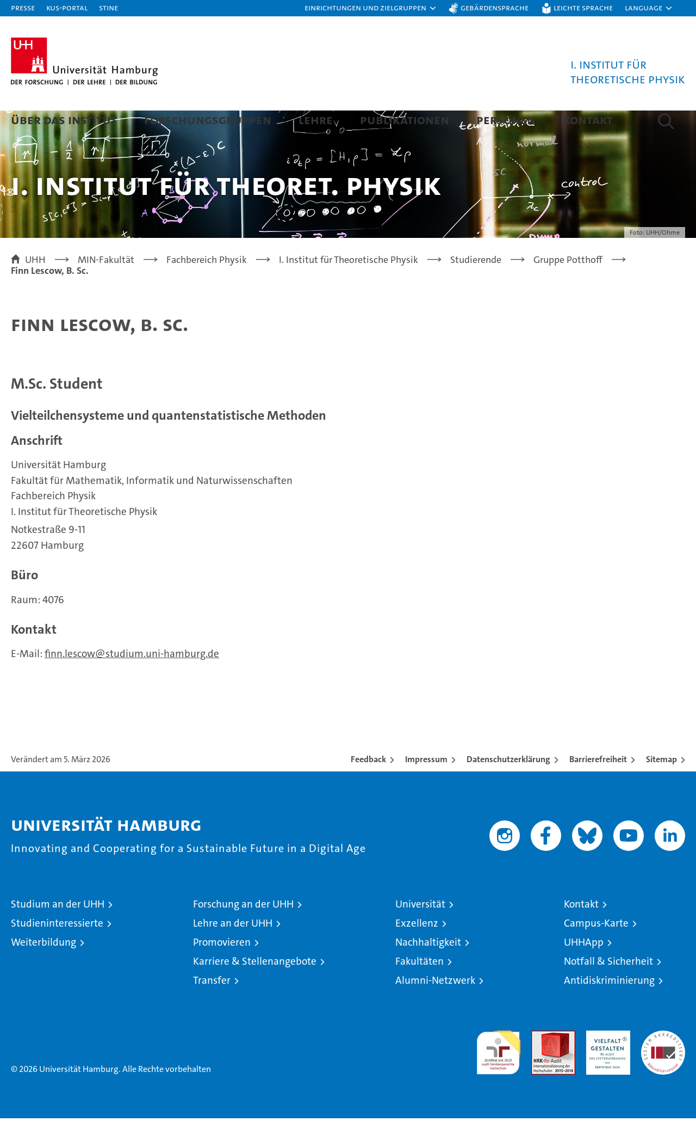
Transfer (212, 1008)
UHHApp (584, 970)
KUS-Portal (67, 7)
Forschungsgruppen (207, 119)
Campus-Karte (596, 951)
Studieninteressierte (57, 951)
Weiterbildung (43, 970)
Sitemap (661, 787)
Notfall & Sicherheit (608, 989)
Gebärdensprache (495, 7)
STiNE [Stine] (108, 7)
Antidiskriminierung (609, 1008)
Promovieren (222, 970)
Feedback (368, 787)
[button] (370, 8)
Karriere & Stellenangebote (254, 989)
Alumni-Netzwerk (435, 1008)
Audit (541, 1064)
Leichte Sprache (583, 7)
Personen (506, 119)
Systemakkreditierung (663, 1064)
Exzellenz (416, 951)
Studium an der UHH (57, 932)
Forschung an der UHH (243, 932)
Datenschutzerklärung (508, 787)
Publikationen (404, 119)
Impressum (426, 787)
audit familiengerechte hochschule (498, 1075)
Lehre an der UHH (232, 951)
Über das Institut (64, 119)
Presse (23, 7)
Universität (420, 932)
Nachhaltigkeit (428, 970)
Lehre (316, 119)
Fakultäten (419, 989)
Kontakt (588, 119)
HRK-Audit (605, 1064)
